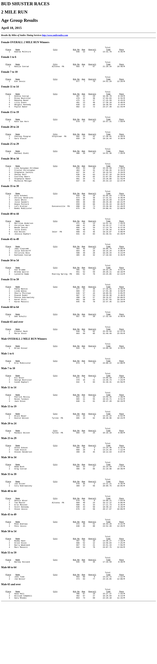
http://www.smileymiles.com (55, 35)
